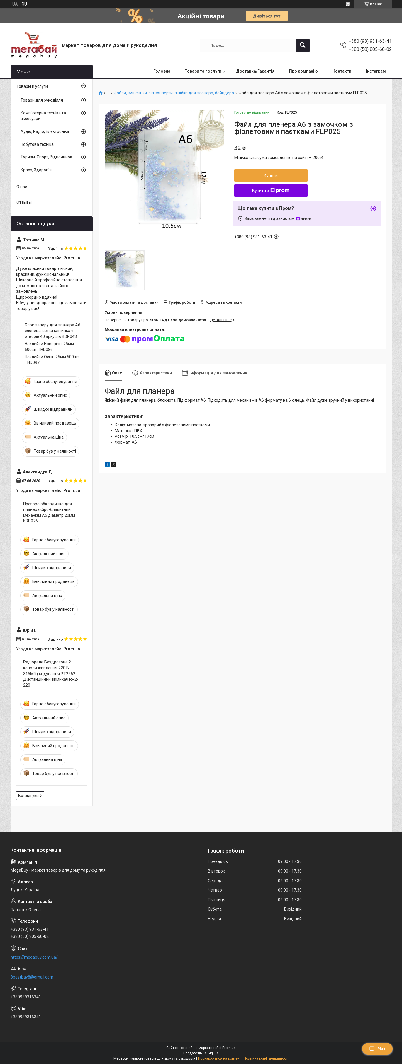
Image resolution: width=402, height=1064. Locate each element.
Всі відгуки (28, 795)
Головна (161, 71)
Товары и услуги (32, 86)
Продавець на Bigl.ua (201, 1053)
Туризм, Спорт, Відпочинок (46, 157)
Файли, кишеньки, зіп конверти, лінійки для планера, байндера (173, 93)
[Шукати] (303, 45)
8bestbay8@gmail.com (32, 977)
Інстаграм (376, 71)
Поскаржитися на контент (219, 1058)
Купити (271, 175)
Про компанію (303, 71)
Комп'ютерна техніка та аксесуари (43, 116)
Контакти (342, 71)
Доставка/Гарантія (255, 71)
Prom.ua (229, 1048)
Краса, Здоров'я (36, 169)
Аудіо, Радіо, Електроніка (45, 131)
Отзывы (24, 202)
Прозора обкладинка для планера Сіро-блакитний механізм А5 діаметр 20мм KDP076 (49, 513)
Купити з (270, 190)
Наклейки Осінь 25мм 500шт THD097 (52, 360)
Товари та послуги (203, 71)
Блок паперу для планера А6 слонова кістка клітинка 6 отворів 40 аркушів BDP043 (52, 331)
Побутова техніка (37, 144)
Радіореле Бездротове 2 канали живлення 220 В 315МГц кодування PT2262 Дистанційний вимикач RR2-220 (50, 673)
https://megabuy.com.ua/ (34, 957)
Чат (377, 1048)
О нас (21, 186)
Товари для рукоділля (42, 100)
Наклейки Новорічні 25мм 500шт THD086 (49, 346)
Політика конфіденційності (266, 1058)
